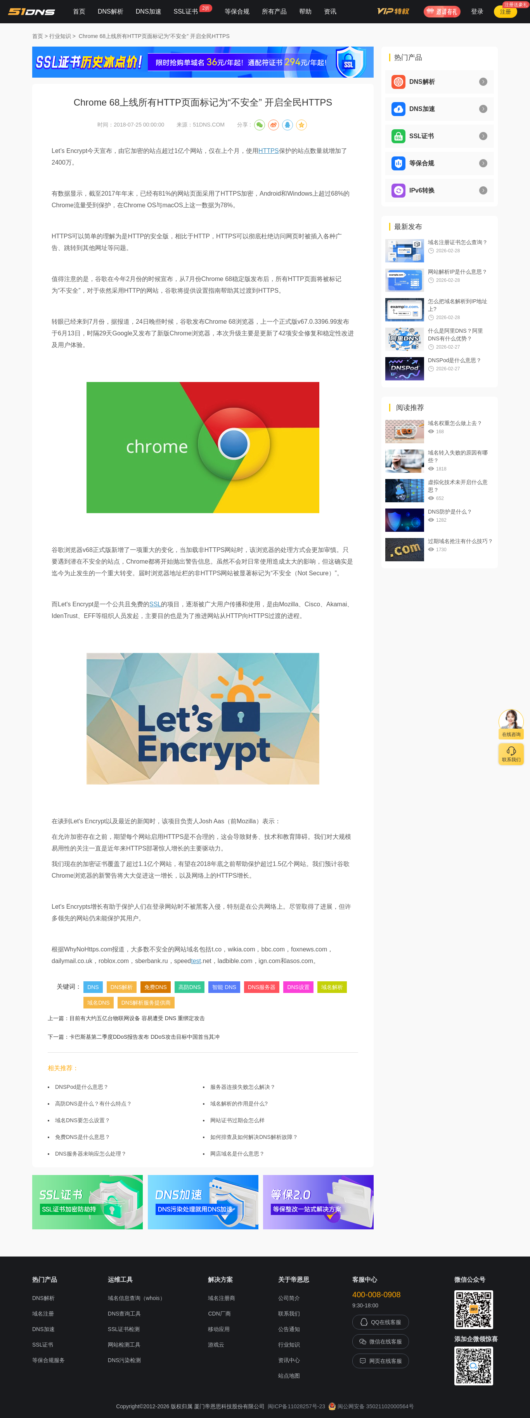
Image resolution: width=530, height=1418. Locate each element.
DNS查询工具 (124, 1313)
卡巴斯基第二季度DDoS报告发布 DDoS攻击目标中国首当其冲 (144, 1037)
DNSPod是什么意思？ (82, 1087)
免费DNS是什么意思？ (82, 1137)
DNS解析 (110, 11)
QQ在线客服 (380, 1322)
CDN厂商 (219, 1313)
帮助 (305, 11)
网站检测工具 (124, 1345)
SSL (155, 604)
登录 (477, 11)
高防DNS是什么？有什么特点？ (93, 1103)
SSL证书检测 (124, 1329)
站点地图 (289, 1376)
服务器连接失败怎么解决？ (242, 1087)
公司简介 (289, 1298)
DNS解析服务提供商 (146, 1003)
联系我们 (289, 1313)
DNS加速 (148, 11)
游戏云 (216, 1345)
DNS (93, 987)
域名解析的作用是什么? (239, 1103)
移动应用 (219, 1329)
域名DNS (98, 1003)
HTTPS (268, 151)
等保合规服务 (48, 1360)
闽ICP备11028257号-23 (296, 1406)
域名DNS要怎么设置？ (82, 1120)
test (196, 961)
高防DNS (189, 987)
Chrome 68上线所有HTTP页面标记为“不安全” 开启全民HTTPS (154, 36)
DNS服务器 (262, 987)
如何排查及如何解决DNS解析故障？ (254, 1137)
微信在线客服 (380, 1342)
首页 (79, 11)
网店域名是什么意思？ (237, 1154)
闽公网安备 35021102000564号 (371, 1406)
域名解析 (332, 987)
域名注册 (43, 1313)
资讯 (330, 11)
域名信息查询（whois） (136, 1298)
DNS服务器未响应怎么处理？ (90, 1154)
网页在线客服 (380, 1361)
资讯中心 (289, 1360)
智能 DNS (224, 987)
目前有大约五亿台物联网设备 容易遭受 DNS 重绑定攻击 (137, 1018)
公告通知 (289, 1329)
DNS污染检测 (124, 1360)
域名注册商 (221, 1298)
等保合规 (237, 11)
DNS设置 (298, 987)
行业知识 (60, 36)
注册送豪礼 (516, 4)
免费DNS (155, 987)
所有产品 (274, 11)
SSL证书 (193, 9)
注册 (505, 12)
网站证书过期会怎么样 (237, 1120)
